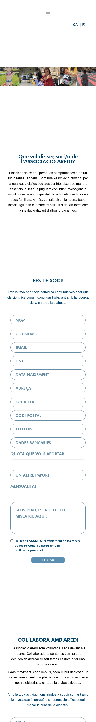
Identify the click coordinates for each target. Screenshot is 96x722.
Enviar (48, 560)
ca (76, 25)
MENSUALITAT (23, 486)
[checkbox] (11, 540)
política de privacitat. (29, 550)
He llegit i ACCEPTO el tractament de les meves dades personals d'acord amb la (47, 545)
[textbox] (48, 518)
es (84, 25)
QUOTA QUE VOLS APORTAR (37, 454)
